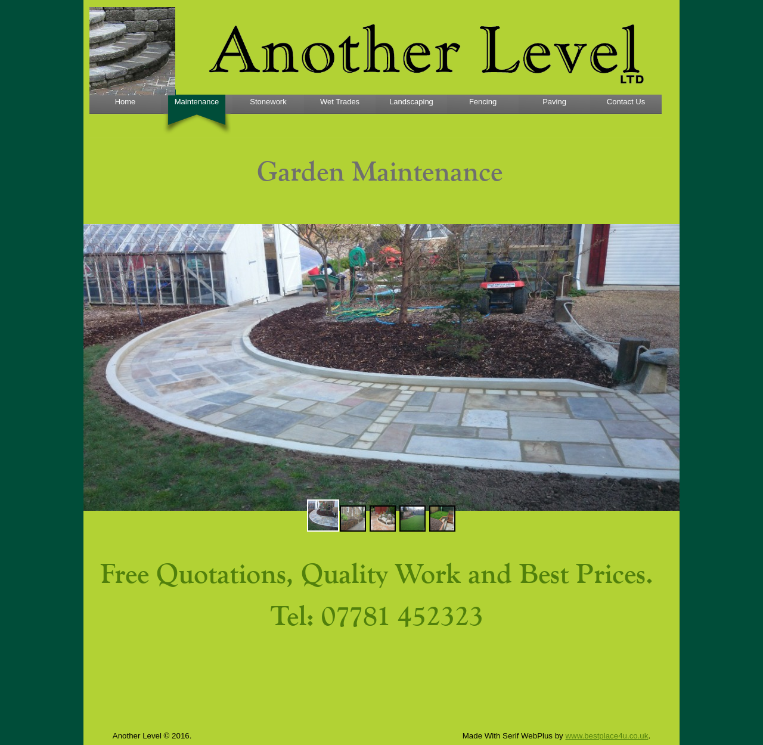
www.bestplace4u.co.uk (606, 735)
